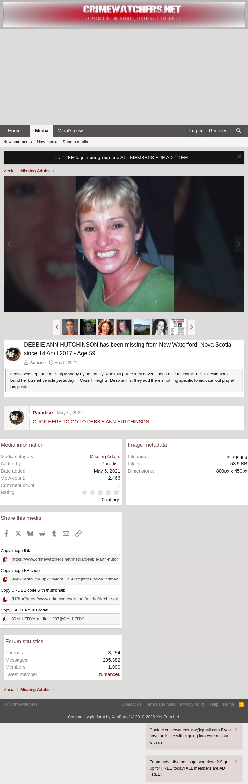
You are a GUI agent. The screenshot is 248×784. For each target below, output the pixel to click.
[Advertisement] (124, 76)
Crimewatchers (20, 703)
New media (47, 141)
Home (14, 130)
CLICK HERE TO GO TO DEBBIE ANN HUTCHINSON (91, 421)
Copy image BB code (20, 570)
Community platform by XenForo (124, 715)
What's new (70, 130)
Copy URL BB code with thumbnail (32, 589)
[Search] (238, 131)
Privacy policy (192, 703)
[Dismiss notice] (238, 157)
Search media (75, 141)
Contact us (131, 703)
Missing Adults (105, 456)
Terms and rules (160, 703)
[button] (25, 131)
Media (42, 130)
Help (214, 703)
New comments (17, 141)
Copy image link (15, 550)
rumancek (109, 673)
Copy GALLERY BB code (24, 609)
